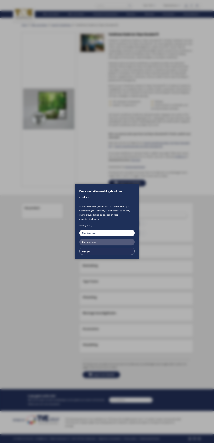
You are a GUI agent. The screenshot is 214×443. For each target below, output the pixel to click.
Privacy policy (85, 225)
